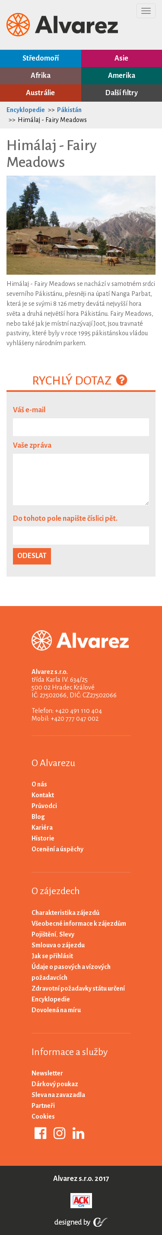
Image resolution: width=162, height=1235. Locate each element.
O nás (39, 784)
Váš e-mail (29, 410)
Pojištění (44, 934)
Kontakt (43, 795)
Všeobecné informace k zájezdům (79, 923)
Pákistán (69, 109)
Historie (43, 838)
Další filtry (121, 93)
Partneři (43, 1105)
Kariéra (42, 827)
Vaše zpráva (32, 445)
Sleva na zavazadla (58, 1094)
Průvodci (44, 805)
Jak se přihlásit (52, 956)
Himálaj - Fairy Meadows (52, 119)
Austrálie (40, 93)
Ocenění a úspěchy (57, 849)
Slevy (66, 934)
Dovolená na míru (56, 1010)
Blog (38, 816)
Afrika (41, 76)
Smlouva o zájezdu (58, 945)
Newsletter (47, 1073)
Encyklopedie (25, 109)
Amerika (121, 76)
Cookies (43, 1116)
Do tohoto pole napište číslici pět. (65, 519)
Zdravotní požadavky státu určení (78, 988)
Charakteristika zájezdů (65, 912)
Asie (121, 58)
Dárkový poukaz (55, 1084)
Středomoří (40, 58)
